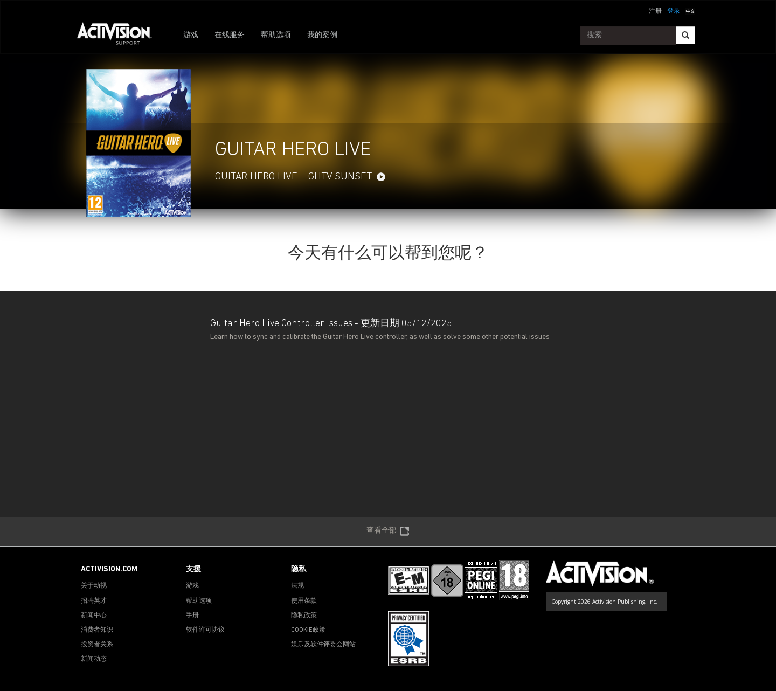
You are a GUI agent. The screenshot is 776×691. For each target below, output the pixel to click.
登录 (673, 11)
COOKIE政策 (308, 630)
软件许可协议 (205, 630)
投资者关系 (97, 644)
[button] (690, 10)
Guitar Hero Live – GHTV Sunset (293, 177)
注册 (655, 11)
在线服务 (229, 35)
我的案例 (322, 35)
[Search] (685, 35)
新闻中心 (94, 615)
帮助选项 (276, 35)
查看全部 (388, 531)
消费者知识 (97, 630)
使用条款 (304, 601)
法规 (297, 586)
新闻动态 (94, 659)
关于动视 (94, 586)
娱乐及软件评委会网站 (323, 644)
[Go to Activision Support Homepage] (120, 35)
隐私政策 (304, 615)
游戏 (190, 35)
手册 (192, 615)
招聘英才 (94, 601)
